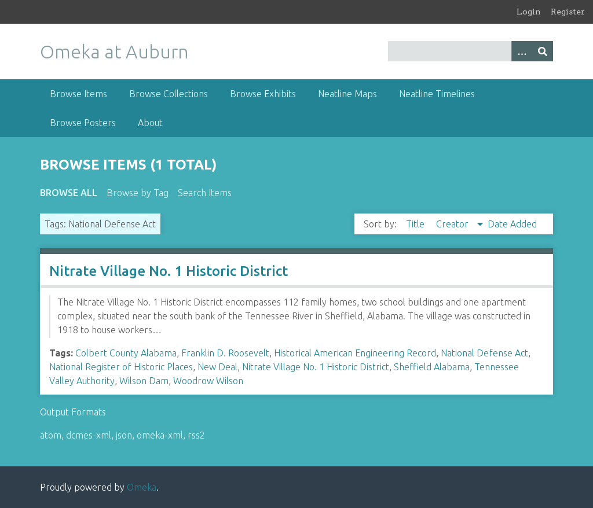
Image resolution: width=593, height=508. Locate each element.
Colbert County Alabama (126, 353)
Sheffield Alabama (432, 367)
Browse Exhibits (263, 94)
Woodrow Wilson (208, 381)
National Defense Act (484, 353)
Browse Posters (83, 122)
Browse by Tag (138, 192)
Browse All (68, 192)
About (150, 122)
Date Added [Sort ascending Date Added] (512, 224)
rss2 (196, 435)
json (124, 435)
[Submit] (542, 51)
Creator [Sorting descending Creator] (453, 224)
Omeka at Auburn (114, 51)
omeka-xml (160, 435)
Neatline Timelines (437, 94)
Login (529, 11)
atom (50, 435)
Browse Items (78, 94)
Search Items (205, 192)
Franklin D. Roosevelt (225, 353)
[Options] (521, 51)
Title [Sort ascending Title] (416, 224)
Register (568, 11)
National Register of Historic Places (121, 367)
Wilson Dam (144, 381)
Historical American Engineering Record (355, 353)
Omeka (141, 487)
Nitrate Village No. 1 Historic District (168, 271)
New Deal (217, 367)
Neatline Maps (347, 94)
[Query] (470, 51)
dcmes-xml (88, 435)
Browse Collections (168, 94)
